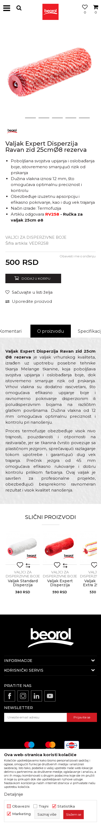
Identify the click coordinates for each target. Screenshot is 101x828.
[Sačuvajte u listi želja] (29, 292)
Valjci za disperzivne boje (36, 237)
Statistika (66, 806)
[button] (18, 8)
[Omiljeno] (83, 14)
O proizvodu (50, 331)
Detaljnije (13, 794)
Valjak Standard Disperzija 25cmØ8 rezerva (23, 585)
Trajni (43, 806)
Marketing (21, 814)
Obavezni (21, 806)
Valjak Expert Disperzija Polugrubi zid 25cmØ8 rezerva (60, 587)
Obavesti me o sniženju (78, 256)
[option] (50, 73)
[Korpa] (95, 14)
